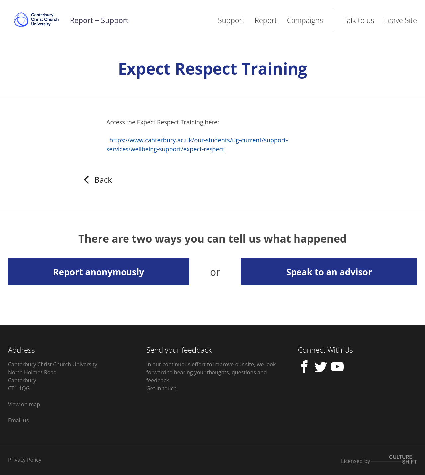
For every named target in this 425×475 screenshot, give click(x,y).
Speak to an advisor (329, 272)
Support (231, 20)
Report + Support (99, 20)
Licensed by (379, 460)
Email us (18, 420)
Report (266, 20)
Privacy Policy (24, 459)
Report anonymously (98, 272)
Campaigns (305, 20)
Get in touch (161, 388)
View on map (24, 404)
